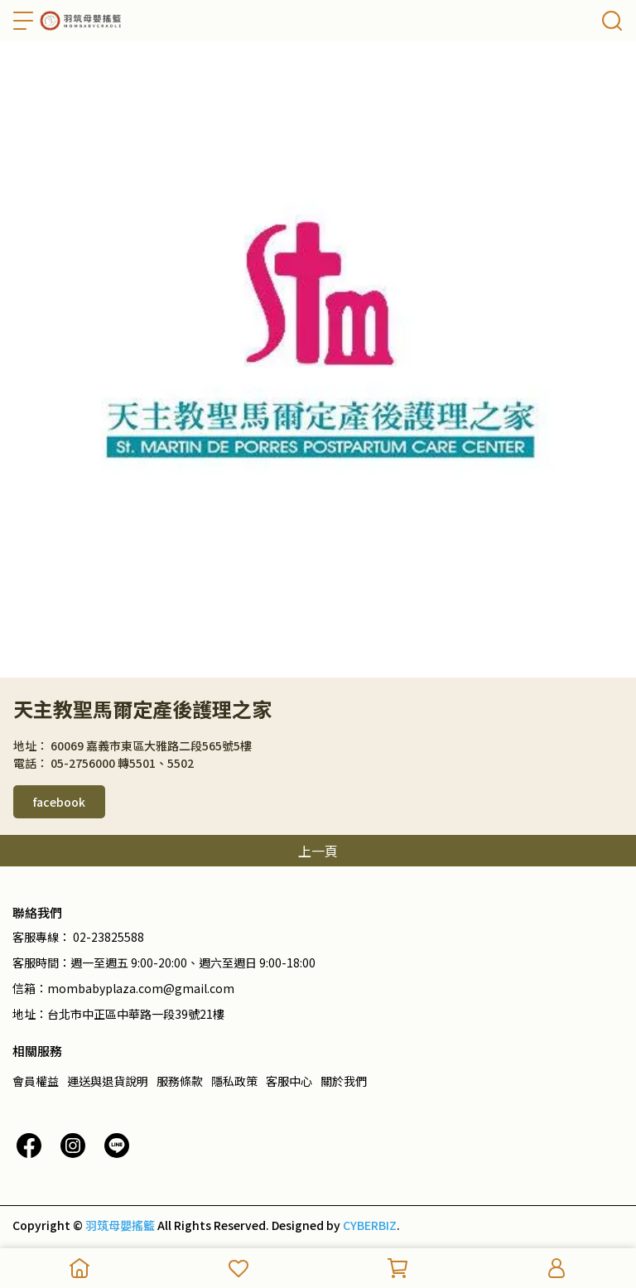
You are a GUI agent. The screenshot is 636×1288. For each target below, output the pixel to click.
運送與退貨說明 (107, 1081)
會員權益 (35, 1081)
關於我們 (343, 1081)
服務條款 (180, 1081)
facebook (59, 802)
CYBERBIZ (370, 1225)
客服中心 (289, 1081)
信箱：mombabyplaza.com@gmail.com (123, 988)
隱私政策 (234, 1081)
